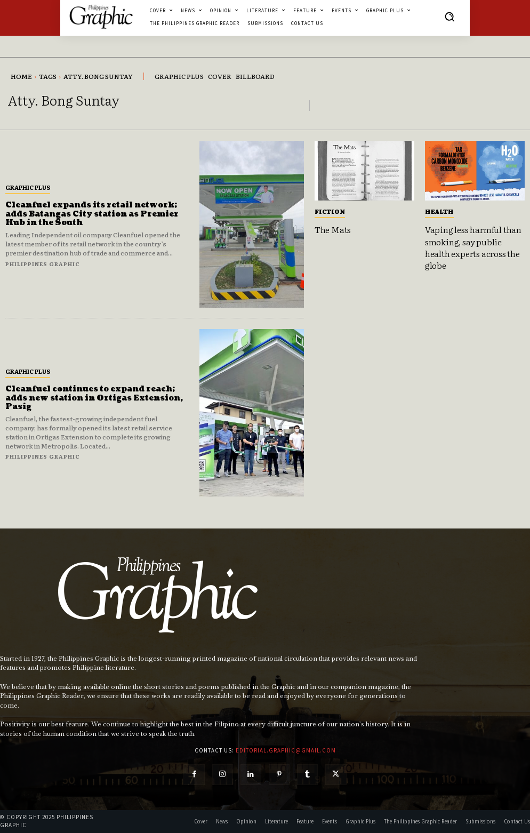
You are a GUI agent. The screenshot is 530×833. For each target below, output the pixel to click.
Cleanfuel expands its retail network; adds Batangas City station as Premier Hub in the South (92, 214)
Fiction (330, 211)
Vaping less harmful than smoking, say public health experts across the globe (473, 247)
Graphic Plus (27, 187)
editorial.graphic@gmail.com (286, 750)
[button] (449, 16)
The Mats (333, 229)
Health (439, 211)
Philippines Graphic (42, 264)
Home (21, 76)
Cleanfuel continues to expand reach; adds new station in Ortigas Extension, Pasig (94, 398)
